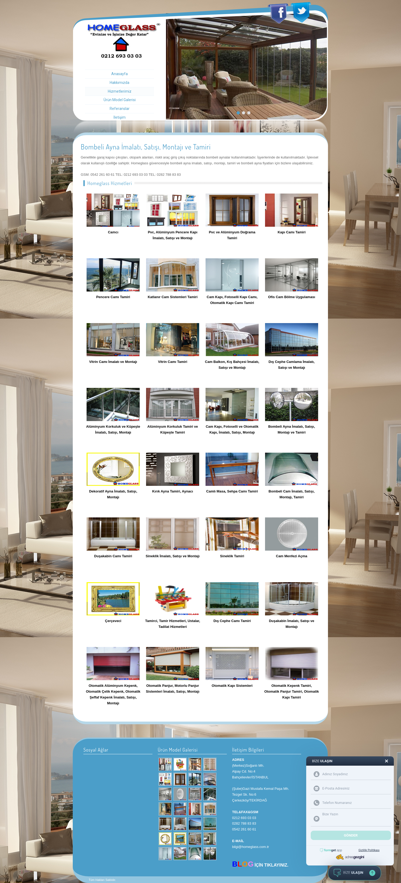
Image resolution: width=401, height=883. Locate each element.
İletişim (119, 117)
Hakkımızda (119, 82)
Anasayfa (119, 74)
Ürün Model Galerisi (120, 100)
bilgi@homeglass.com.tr (250, 847)
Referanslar (120, 108)
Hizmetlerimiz (119, 91)
